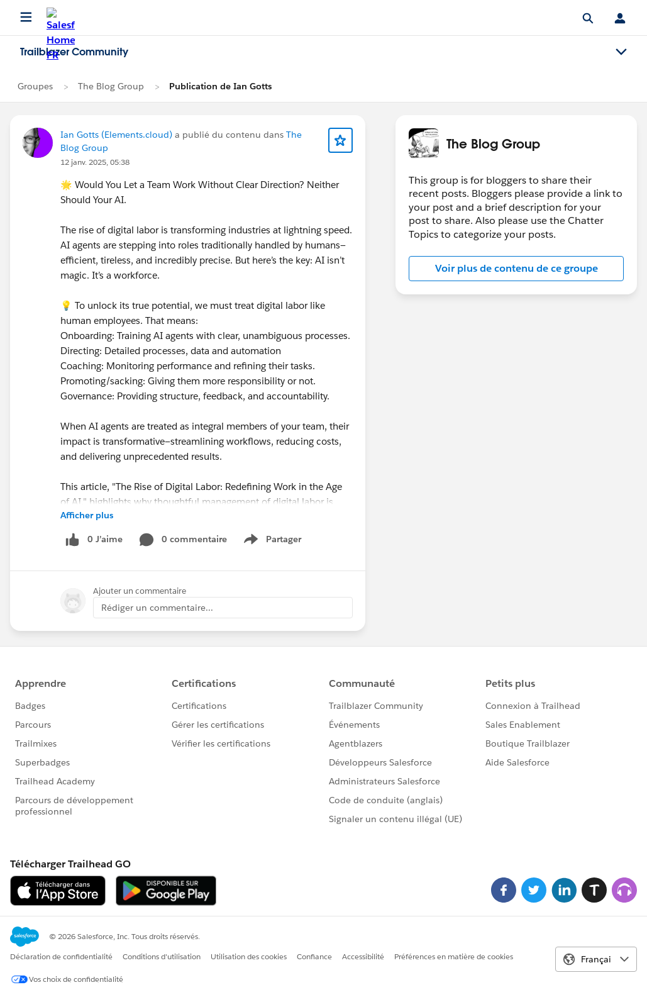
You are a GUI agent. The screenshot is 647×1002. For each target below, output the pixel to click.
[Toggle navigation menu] (621, 52)
